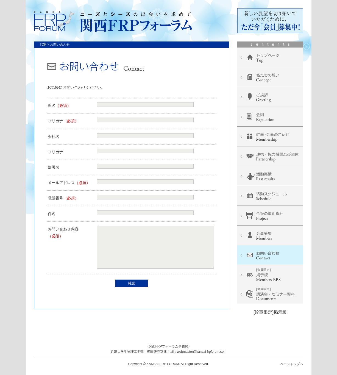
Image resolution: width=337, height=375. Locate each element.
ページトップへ (291, 364)
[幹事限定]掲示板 (270, 312)
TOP (43, 44)
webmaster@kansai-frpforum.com (201, 352)
